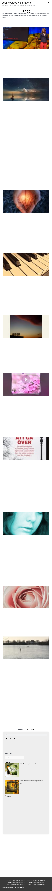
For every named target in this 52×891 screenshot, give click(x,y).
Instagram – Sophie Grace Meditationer (16, 880)
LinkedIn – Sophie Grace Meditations (36, 884)
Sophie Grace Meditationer (17, 2)
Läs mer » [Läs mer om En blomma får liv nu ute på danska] (22, 783)
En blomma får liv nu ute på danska (31, 781)
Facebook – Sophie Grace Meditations (36, 882)
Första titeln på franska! (28, 764)
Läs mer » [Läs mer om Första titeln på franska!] (22, 767)
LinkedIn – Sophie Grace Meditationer (16, 884)
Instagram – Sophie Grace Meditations (36, 880)
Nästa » (33, 729)
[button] (7, 738)
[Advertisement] (25, 808)
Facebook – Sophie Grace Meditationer (16, 882)
